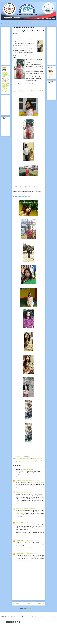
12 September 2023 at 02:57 (31, 540)
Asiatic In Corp (51, 75)
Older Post (41, 603)
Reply (17, 476)
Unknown (18, 492)
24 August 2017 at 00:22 (27, 469)
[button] (43, 31)
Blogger (54, 616)
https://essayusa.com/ (20, 513)
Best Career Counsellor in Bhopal (23, 458)
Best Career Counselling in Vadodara (28, 547)
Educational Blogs (20, 522)
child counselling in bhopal (35, 460)
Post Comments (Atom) (31, 608)
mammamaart (43, 616)
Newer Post (16, 603)
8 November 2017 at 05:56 (34, 480)
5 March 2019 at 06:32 (26, 492)
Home (28, 603)
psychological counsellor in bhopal (30, 461)
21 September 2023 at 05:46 (31, 553)
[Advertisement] (28, 590)
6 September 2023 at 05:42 (31, 522)
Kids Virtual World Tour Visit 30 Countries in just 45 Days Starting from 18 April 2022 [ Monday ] (5, 72)
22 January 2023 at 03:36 (29, 508)
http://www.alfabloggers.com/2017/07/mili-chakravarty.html (28, 91)
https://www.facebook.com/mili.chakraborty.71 (23, 83)
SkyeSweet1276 (19, 508)
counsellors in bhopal (17, 461)
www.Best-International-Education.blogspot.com (21, 196)
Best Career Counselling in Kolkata (25, 560)
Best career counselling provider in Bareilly (25, 534)
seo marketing (28, 501)
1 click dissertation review (22, 480)
